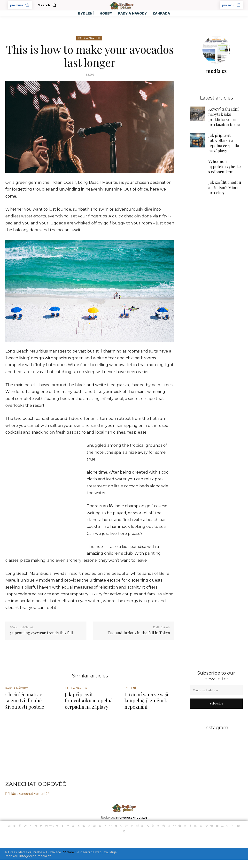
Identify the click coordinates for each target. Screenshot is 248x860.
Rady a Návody (89, 38)
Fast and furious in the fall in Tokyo (139, 632)
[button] (48, 5)
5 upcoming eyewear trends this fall (41, 632)
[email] (216, 690)
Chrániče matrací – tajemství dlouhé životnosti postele (25, 701)
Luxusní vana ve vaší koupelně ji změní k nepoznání (146, 701)
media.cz (216, 71)
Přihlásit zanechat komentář (27, 794)
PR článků (69, 852)
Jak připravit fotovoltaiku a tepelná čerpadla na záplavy (224, 139)
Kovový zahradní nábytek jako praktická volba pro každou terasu (224, 115)
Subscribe (216, 703)
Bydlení (130, 688)
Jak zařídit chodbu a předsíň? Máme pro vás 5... (224, 182)
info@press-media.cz (131, 817)
